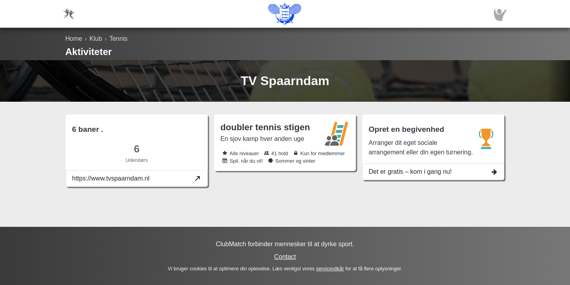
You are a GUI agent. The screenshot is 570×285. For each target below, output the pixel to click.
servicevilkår (330, 269)
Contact (285, 256)
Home (73, 38)
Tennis (118, 38)
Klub (95, 38)
